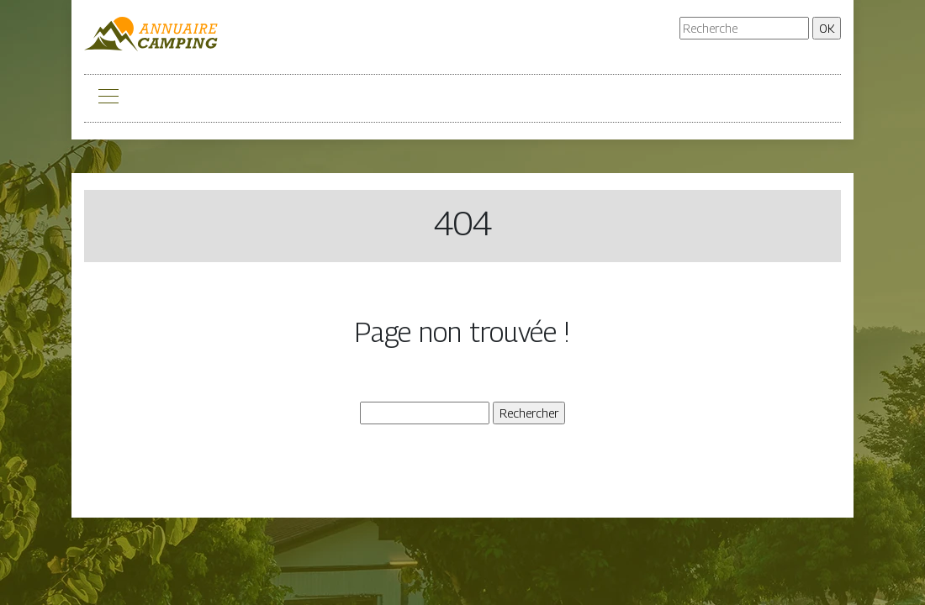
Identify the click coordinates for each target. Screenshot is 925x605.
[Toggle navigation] (107, 98)
